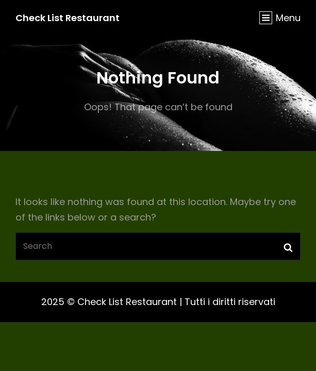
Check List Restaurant (67, 17)
